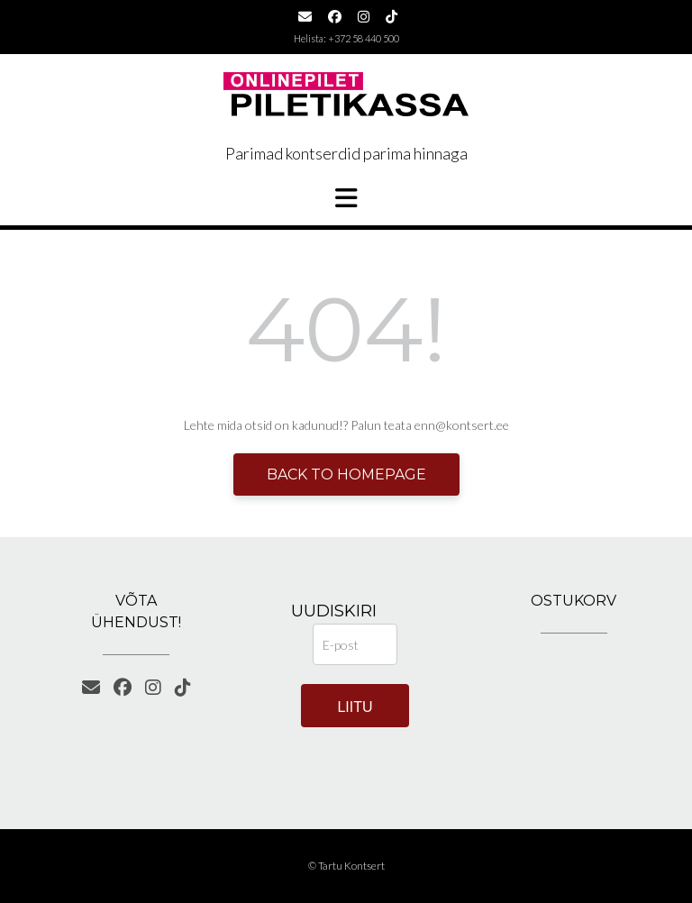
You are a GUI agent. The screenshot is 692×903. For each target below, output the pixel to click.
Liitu (354, 707)
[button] (346, 198)
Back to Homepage (346, 474)
